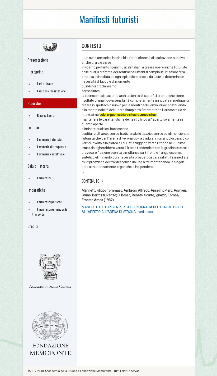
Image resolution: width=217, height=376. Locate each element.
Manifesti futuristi (108, 19)
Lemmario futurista (49, 139)
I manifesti (44, 177)
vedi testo (145, 212)
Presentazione (38, 60)
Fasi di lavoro (45, 83)
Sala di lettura (38, 166)
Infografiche (36, 190)
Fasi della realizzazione (51, 90)
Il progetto (35, 72)
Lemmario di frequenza (51, 146)
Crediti (33, 226)
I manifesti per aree (49, 201)
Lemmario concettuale (51, 153)
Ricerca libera (45, 115)
